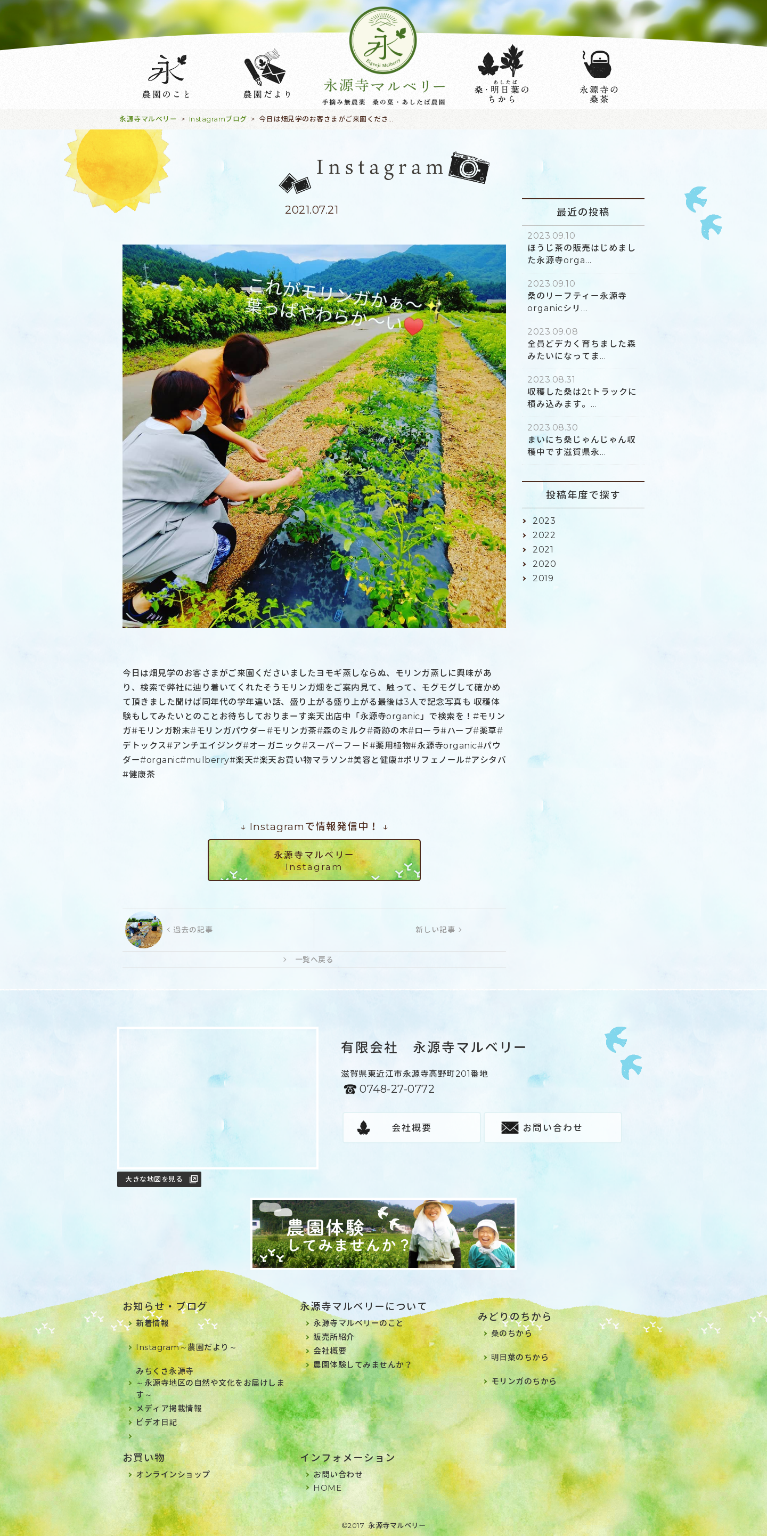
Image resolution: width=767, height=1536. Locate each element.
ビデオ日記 (156, 1422)
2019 (543, 578)
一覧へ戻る (314, 959)
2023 (544, 521)
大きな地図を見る (154, 1179)
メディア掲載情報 (169, 1408)
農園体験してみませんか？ (362, 1365)
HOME (327, 1488)
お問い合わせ (553, 1128)
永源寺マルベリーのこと (358, 1323)
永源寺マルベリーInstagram (314, 861)
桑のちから (512, 1333)
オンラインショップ (173, 1474)
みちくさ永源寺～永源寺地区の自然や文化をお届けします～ (210, 1383)
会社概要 (411, 1128)
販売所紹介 (334, 1337)
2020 (544, 564)
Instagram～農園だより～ (186, 1347)
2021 (543, 549)
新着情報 (152, 1323)
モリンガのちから (524, 1381)
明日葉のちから (520, 1357)
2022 (544, 535)
